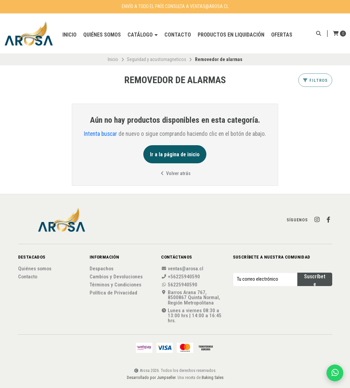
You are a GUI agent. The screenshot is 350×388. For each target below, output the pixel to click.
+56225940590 (180, 276)
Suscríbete (315, 279)
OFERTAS (281, 35)
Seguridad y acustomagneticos (156, 59)
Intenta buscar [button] (100, 133)
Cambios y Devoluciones (116, 276)
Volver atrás (175, 173)
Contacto (177, 35)
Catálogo (143, 35)
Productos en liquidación (231, 35)
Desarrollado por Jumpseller (151, 377)
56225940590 (179, 284)
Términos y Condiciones (115, 284)
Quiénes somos (102, 35)
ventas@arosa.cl (182, 268)
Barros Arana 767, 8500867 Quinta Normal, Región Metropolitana (190, 298)
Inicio (69, 35)
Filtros (315, 80)
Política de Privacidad (113, 292)
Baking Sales (212, 377)
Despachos (101, 268)
